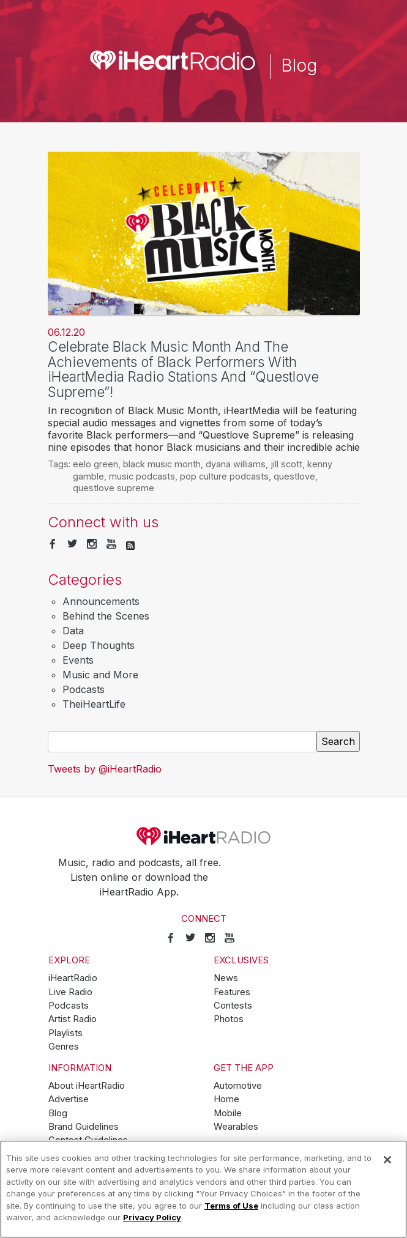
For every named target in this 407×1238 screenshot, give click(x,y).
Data (73, 631)
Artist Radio (72, 1019)
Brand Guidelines (83, 1126)
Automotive (238, 1085)
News (226, 978)
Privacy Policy (152, 1217)
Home (226, 1099)
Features (232, 992)
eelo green (95, 464)
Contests (233, 1005)
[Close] (387, 1159)
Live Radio (70, 992)
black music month (162, 464)
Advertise (68, 1099)
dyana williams (236, 464)
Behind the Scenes (105, 616)
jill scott (286, 464)
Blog (57, 1113)
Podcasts (83, 689)
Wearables (236, 1126)
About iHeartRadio (86, 1085)
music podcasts (142, 476)
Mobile (228, 1113)
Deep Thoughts (98, 645)
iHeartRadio (203, 836)
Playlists (65, 1033)
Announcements (101, 601)
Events (78, 660)
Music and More (100, 675)
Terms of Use (231, 1205)
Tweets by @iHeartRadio (105, 769)
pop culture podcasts (224, 476)
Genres (63, 1046)
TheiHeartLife (93, 704)
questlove (294, 476)
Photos (229, 1019)
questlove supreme (113, 488)
